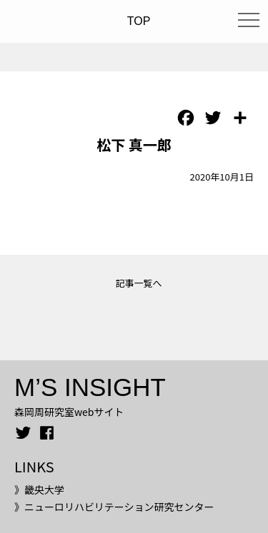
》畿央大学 (39, 489)
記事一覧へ (138, 283)
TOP (139, 21)
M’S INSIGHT (90, 387)
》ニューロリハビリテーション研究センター (114, 506)
